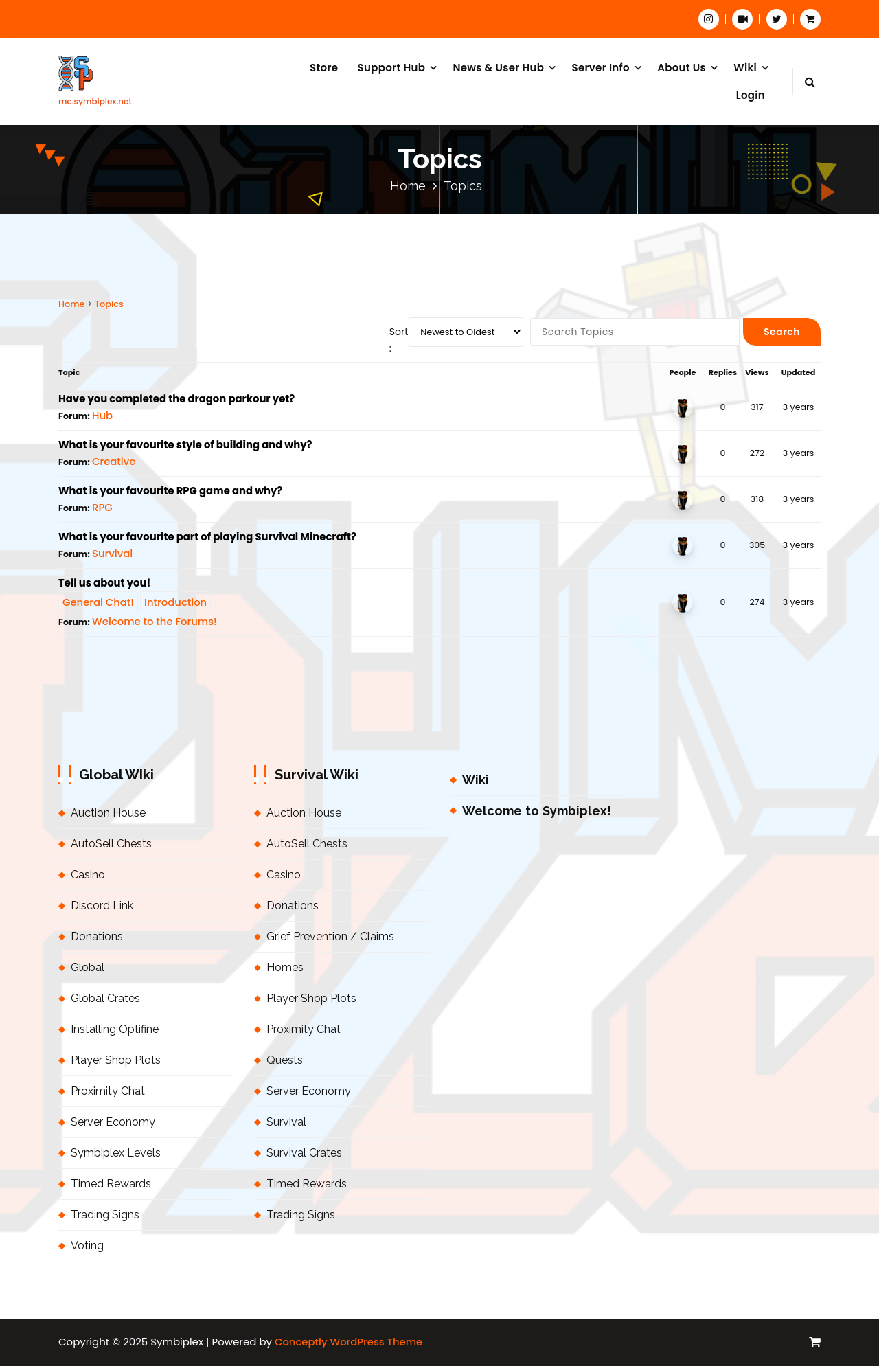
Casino (88, 874)
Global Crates (105, 998)
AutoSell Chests (111, 843)
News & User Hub (498, 67)
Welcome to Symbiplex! (536, 811)
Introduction (175, 602)
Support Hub (392, 67)
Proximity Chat (108, 1090)
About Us (681, 67)
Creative (113, 461)
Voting (87, 1245)
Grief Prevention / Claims (330, 936)
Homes (285, 967)
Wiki (745, 67)
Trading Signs (105, 1214)
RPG (102, 507)
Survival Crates (304, 1152)
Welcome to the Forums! (154, 621)
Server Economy (113, 1121)
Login (750, 95)
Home (408, 186)
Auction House (108, 812)
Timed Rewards (111, 1183)
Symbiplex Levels (116, 1152)
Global (87, 967)
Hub (102, 415)
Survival (112, 553)
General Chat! (98, 602)
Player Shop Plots (116, 1060)
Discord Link (102, 905)
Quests (284, 1060)
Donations (97, 936)
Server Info (600, 67)
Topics (109, 304)
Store (324, 67)
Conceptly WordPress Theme (348, 1341)
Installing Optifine (115, 1029)
